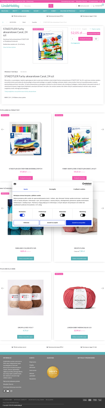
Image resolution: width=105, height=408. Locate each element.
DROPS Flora (79, 248)
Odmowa (26, 222)
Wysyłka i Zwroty (81, 1)
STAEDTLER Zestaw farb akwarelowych (25, 169)
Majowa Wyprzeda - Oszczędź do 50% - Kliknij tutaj (17, 1)
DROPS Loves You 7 (25, 327)
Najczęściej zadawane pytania (11, 381)
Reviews (23, 72)
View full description (9, 47)
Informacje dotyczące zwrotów (12, 387)
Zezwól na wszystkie (78, 222)
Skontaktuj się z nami (67, 1)
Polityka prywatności (11, 402)
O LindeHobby (93, 1)
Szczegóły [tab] (52, 189)
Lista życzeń (83, 6)
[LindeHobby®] (10, 5)
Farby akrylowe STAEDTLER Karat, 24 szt (79, 169)
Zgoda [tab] (26, 189)
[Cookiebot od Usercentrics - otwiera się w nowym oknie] (83, 184)
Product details (11, 72)
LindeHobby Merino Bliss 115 (79, 327)
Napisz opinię (95, 29)
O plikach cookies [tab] (79, 189)
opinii (84, 29)
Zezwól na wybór (52, 222)
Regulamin (49, 400)
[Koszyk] (98, 5)
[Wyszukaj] (50, 6)
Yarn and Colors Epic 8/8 (25, 248)
